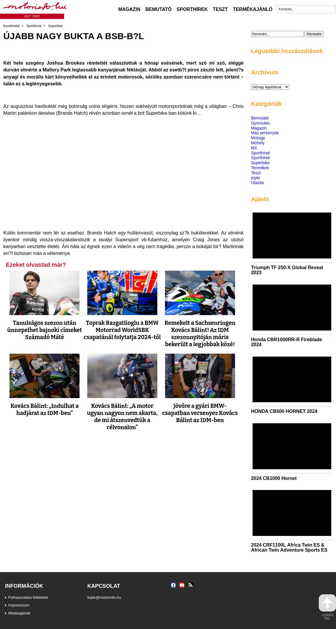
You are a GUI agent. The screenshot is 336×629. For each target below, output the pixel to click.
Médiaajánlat (19, 613)
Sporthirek (260, 157)
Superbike (55, 25)
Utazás (257, 182)
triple (255, 178)
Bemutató (158, 9)
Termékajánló (252, 9)
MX (254, 148)
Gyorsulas (260, 123)
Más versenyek (265, 133)
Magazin (129, 9)
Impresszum (18, 605)
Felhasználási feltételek (28, 597)
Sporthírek (192, 9)
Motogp (258, 138)
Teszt (220, 9)
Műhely (257, 143)
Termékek (260, 168)
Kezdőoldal (11, 25)
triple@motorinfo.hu (104, 597)
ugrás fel (327, 607)
